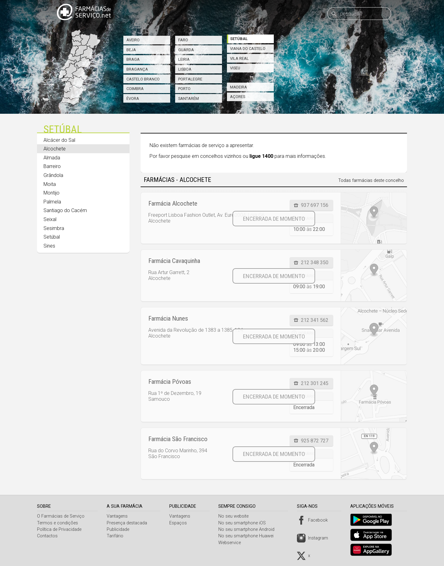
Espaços (179, 523)
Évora (132, 98)
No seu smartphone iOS (244, 523)
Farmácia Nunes (168, 318)
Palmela (52, 202)
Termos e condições (57, 523)
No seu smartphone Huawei (248, 536)
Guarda (186, 49)
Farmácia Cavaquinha (174, 261)
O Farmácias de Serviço (60, 516)
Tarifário (116, 536)
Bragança (137, 69)
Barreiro (52, 166)
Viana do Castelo (247, 48)
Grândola (53, 175)
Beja (131, 49)
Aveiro (133, 40)
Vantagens (118, 516)
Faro (183, 40)
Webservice (232, 542)
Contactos (47, 536)
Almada (51, 158)
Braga (133, 59)
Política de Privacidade (59, 529)
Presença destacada (128, 523)
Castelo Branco (143, 79)
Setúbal (239, 38)
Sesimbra (53, 228)
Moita (49, 184)
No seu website (236, 516)
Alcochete (54, 149)
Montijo (51, 193)
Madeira (238, 87)
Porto (184, 88)
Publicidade (119, 529)
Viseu (235, 68)
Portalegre (190, 79)
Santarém (188, 98)
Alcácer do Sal (59, 140)
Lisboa (184, 69)
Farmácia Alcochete (172, 203)
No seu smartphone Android (249, 529)
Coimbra (135, 88)
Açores (237, 96)
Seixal (49, 219)
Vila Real (239, 58)
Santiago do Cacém (65, 210)
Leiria (184, 59)
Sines (49, 246)
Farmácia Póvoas (169, 381)
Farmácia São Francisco (178, 439)
